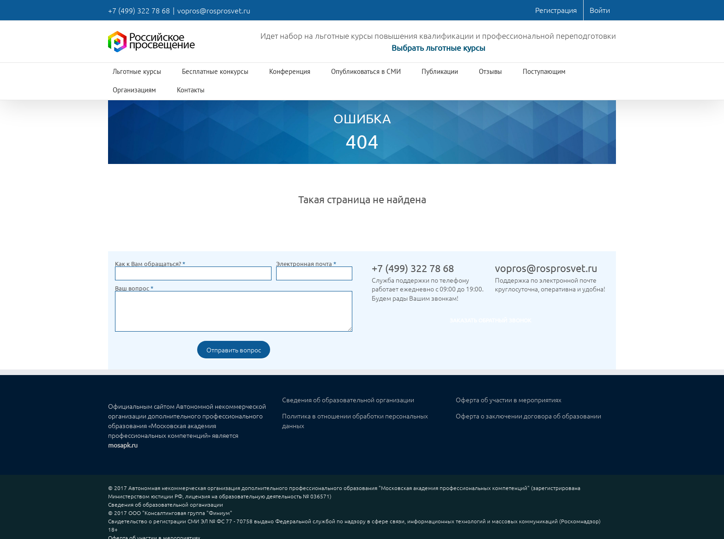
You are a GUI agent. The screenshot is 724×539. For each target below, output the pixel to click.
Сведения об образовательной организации (348, 399)
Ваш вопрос (134, 288)
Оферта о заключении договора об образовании (528, 415)
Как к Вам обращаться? (150, 263)
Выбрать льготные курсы (438, 47)
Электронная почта (306, 263)
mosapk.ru (123, 445)
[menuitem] (556, 10)
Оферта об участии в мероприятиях (508, 399)
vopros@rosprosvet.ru (213, 10)
